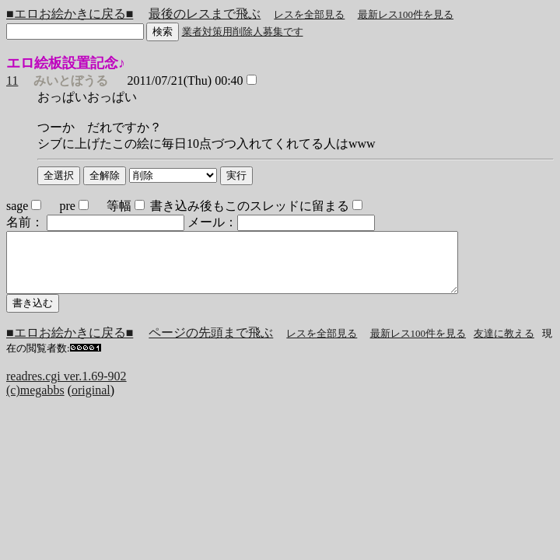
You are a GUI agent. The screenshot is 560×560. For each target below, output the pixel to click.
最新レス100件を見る (406, 14)
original (91, 401)
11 (12, 80)
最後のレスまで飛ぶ (205, 13)
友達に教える (504, 345)
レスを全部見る (309, 14)
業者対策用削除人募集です (242, 31)
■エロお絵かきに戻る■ (69, 13)
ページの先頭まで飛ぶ (211, 344)
